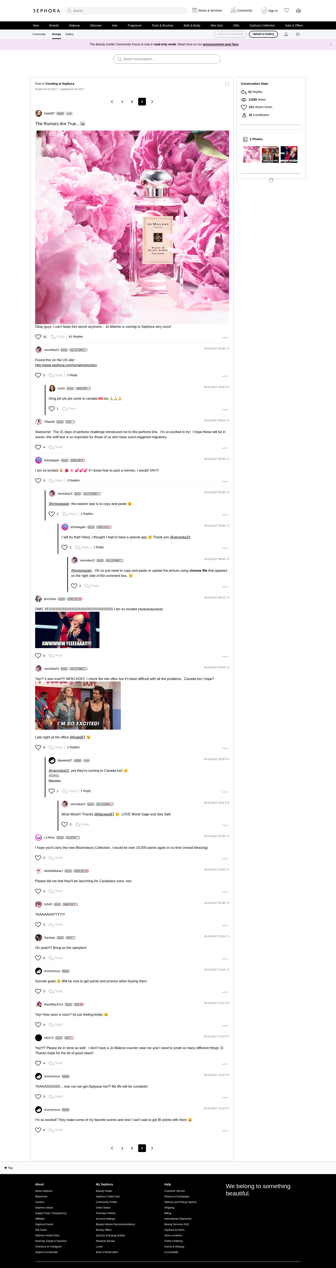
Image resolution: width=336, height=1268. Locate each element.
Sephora (46, 10)
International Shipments (177, 1218)
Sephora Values (44, 1207)
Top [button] (10, 1168)
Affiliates (40, 1218)
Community (39, 34)
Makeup (74, 25)
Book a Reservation (107, 1252)
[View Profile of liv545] (52, 904)
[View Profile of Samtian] (54, 938)
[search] (126, 11)
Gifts (236, 25)
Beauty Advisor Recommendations (115, 1224)
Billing (167, 1213)
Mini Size (217, 25)
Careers (39, 1202)
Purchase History (106, 1213)
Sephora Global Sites (47, 1235)
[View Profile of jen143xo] (54, 599)
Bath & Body (192, 25)
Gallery (69, 34)
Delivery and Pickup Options (180, 1202)
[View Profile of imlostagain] (56, 460)
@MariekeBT (104, 814)
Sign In (273, 10)
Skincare (96, 25)
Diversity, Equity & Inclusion (51, 1241)
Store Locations (173, 1235)
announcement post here (220, 44)
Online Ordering (173, 1241)
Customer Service (174, 1190)
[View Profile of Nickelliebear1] (58, 871)
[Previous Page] (112, 101)
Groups (56, 34)
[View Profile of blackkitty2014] (58, 1004)
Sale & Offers (294, 25)
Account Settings (105, 1218)
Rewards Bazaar (105, 1241)
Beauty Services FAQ (176, 1224)
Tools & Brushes (162, 25)
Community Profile (106, 1202)
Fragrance (134, 25)
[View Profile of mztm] (66, 388)
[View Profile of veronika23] (56, 350)
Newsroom (41, 1196)
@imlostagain (59, 504)
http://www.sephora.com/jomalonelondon (66, 365)
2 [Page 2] (132, 101)
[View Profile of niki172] (53, 1038)
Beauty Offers (104, 1229)
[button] (38, 336)
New (36, 25)
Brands (54, 25)
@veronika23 (180, 537)
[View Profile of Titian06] (54, 422)
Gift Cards (41, 1229)
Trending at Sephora (59, 83)
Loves (99, 1246)
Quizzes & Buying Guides (110, 1235)
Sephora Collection (262, 25)
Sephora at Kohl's (174, 1229)
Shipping (169, 1207)
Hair (115, 25)
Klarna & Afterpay (174, 1246)
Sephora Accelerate (46, 1252)
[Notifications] (286, 34)
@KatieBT (78, 737)
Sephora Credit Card (108, 1196)
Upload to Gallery (263, 34)
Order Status (103, 1207)
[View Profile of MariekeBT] (69, 760)
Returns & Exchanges (176, 1196)
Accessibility (171, 1252)
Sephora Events (44, 1224)
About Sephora (43, 1190)
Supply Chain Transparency (51, 1213)
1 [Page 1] (122, 101)
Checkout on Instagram (48, 1246)
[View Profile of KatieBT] (54, 113)
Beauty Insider (104, 1190)
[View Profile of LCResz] (54, 837)
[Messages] (298, 34)
